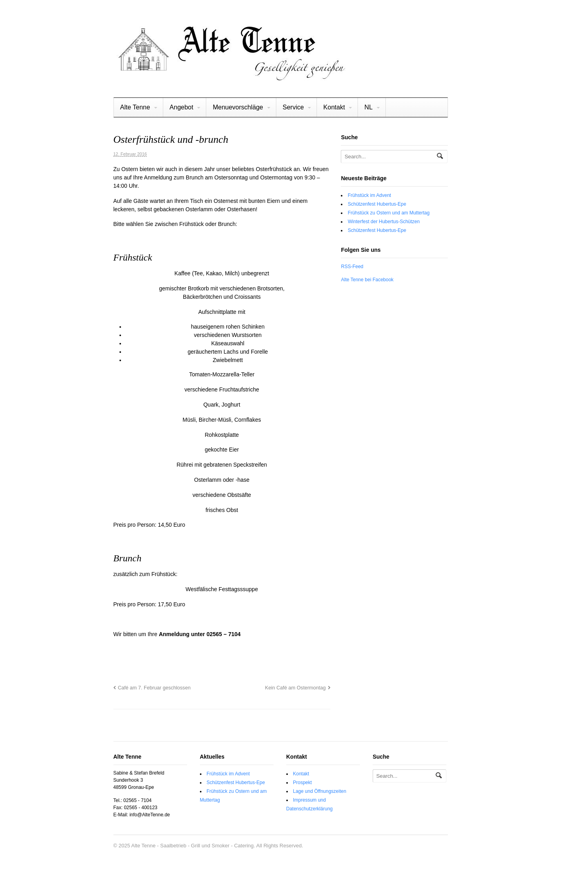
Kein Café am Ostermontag (295, 688)
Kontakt (334, 107)
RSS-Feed (352, 266)
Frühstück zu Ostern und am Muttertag (388, 213)
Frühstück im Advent (369, 195)
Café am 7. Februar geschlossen (154, 688)
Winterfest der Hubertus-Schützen (384, 221)
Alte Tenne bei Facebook (367, 279)
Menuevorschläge (238, 107)
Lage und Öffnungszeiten (319, 791)
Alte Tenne (135, 107)
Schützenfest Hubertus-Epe (377, 204)
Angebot (182, 107)
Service (293, 107)
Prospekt (302, 782)
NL (368, 107)
